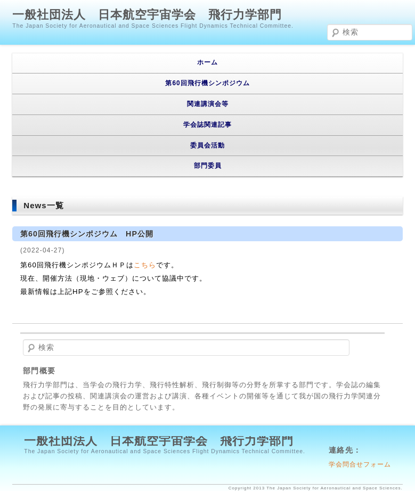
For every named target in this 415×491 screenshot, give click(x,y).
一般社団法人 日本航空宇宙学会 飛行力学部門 (147, 14)
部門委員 (208, 165)
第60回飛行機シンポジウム (207, 83)
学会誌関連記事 (207, 124)
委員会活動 (207, 145)
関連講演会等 (208, 104)
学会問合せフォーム (360, 464)
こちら (145, 265)
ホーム (207, 62)
